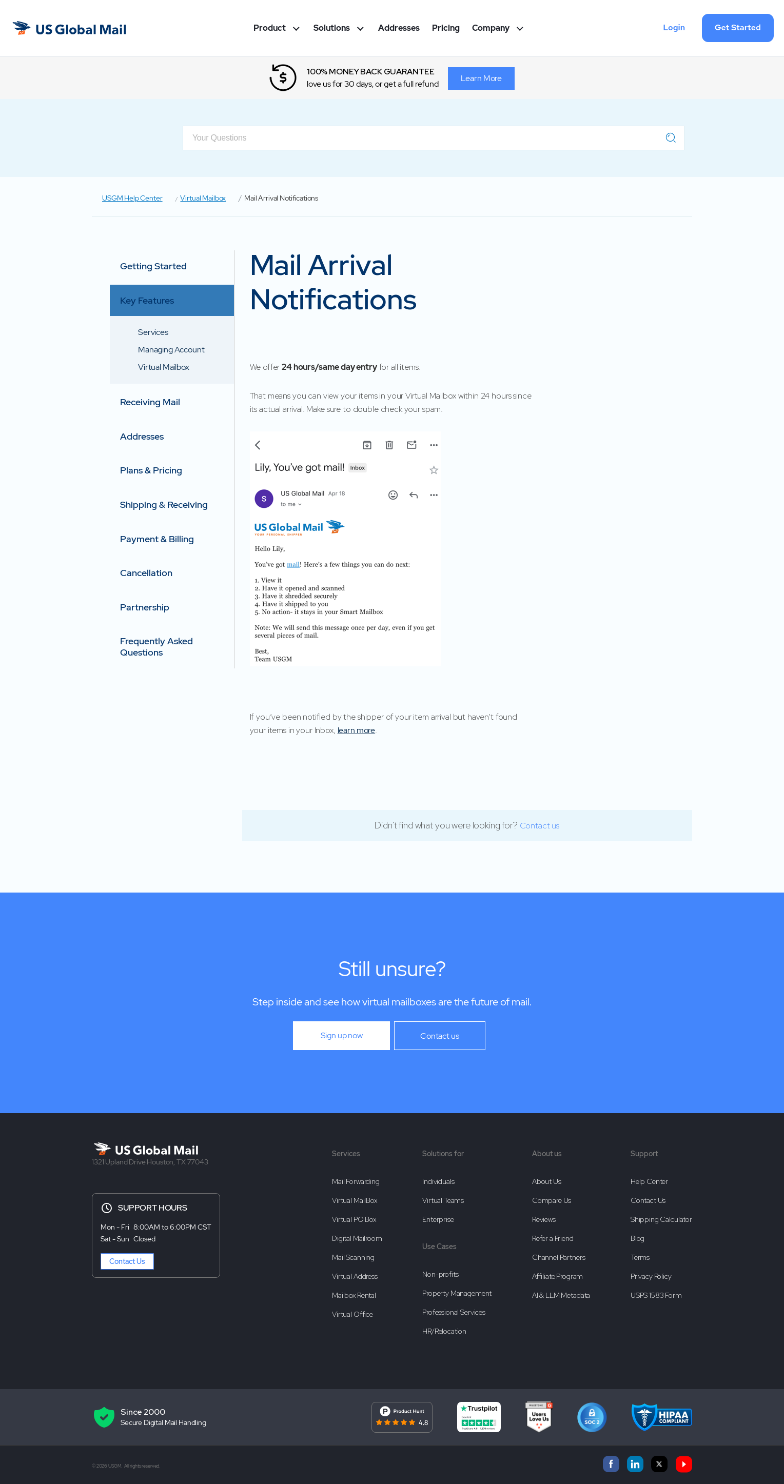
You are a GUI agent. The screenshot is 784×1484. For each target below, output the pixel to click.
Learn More (482, 77)
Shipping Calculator (661, 1217)
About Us (546, 1180)
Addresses (399, 28)
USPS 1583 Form (656, 1290)
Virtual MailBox (354, 1199)
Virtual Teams (443, 1199)
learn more (357, 730)
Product (277, 28)
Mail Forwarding (356, 1180)
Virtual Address (355, 1272)
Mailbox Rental (354, 1290)
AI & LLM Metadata (561, 1290)
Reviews (544, 1217)
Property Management (457, 1290)
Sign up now (342, 1035)
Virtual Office (352, 1309)
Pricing (446, 28)
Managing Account (171, 349)
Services (153, 332)
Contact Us (127, 1261)
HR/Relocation (444, 1326)
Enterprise (438, 1217)
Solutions (339, 28)
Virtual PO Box (354, 1217)
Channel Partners (558, 1254)
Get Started (738, 27)
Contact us (540, 825)
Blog (637, 1235)
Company (498, 28)
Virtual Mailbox (203, 198)
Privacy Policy (651, 1272)
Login (674, 27)
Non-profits (440, 1271)
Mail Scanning (353, 1254)
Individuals (438, 1180)
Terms (640, 1254)
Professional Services (453, 1308)
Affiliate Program (557, 1272)
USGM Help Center (132, 198)
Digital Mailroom (357, 1235)
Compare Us (552, 1199)
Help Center (649, 1180)
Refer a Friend (553, 1235)
